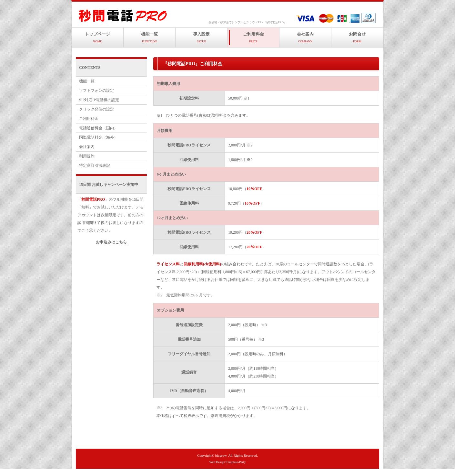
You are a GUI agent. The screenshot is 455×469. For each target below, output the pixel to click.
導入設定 (201, 37)
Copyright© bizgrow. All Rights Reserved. (227, 455)
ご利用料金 (253, 37)
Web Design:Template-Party (227, 462)
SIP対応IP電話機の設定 (99, 100)
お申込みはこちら (111, 242)
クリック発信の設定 (96, 109)
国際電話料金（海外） (98, 137)
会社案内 (305, 37)
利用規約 (87, 156)
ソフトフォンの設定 (96, 90)
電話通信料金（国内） (98, 128)
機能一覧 (149, 37)
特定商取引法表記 (94, 165)
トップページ (97, 37)
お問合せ (357, 37)
